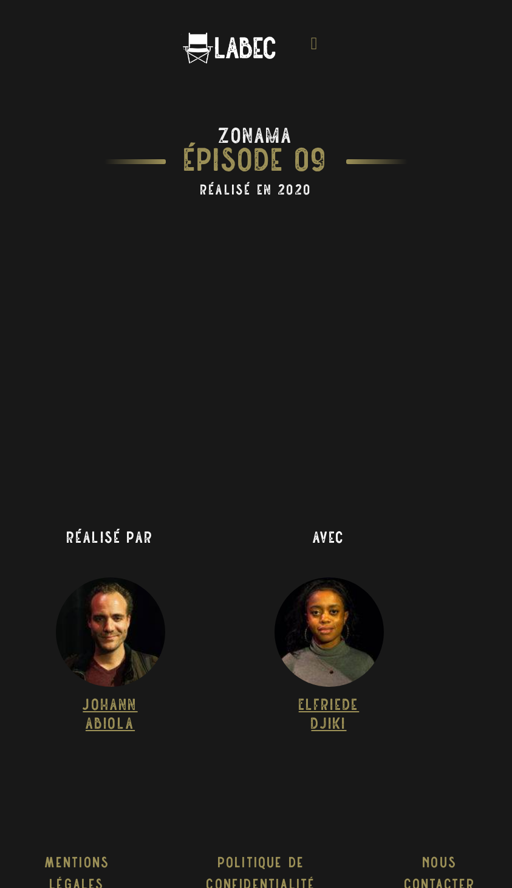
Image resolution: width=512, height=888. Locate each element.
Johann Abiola (110, 715)
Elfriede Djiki (329, 715)
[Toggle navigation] (315, 48)
